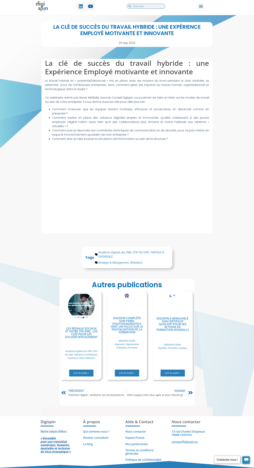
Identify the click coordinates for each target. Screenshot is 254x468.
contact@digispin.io (185, 442)
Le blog (88, 444)
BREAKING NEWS (127, 340)
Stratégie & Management (113, 263)
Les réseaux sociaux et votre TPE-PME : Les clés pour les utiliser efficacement (81, 333)
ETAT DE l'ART (141, 252)
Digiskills (162, 348)
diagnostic (120, 344)
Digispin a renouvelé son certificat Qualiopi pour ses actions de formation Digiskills (172, 324)
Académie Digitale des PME (114, 252)
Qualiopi (183, 348)
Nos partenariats (136, 444)
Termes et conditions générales (139, 451)
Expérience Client (76, 358)
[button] (201, 6)
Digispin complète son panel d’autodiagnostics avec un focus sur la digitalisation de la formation (127, 325)
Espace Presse (134, 438)
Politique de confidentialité (143, 460)
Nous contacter (135, 431)
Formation (133, 347)
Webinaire (136, 263)
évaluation (121, 347)
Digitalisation (132, 344)
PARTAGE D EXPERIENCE (86, 354)
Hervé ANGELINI (89, 98)
